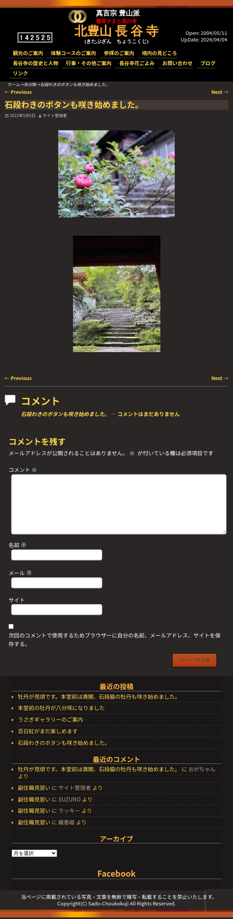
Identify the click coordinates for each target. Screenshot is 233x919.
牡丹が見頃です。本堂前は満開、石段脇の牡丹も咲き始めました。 (99, 696)
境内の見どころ (159, 53)
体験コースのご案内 (73, 53)
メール (21, 572)
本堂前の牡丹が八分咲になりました (61, 708)
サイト (17, 600)
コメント (23, 469)
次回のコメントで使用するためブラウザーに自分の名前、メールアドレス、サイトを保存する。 (115, 639)
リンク (20, 73)
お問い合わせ (177, 63)
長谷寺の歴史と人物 (35, 63)
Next (219, 91)
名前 (18, 544)
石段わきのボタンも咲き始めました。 (64, 742)
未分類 (30, 84)
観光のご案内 (28, 53)
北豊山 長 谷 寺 (116, 31)
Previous (18, 91)
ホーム (14, 84)
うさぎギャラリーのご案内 (50, 719)
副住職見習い (34, 787)
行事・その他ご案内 (88, 63)
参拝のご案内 (119, 53)
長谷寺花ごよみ (137, 63)
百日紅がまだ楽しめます (48, 731)
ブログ (208, 63)
